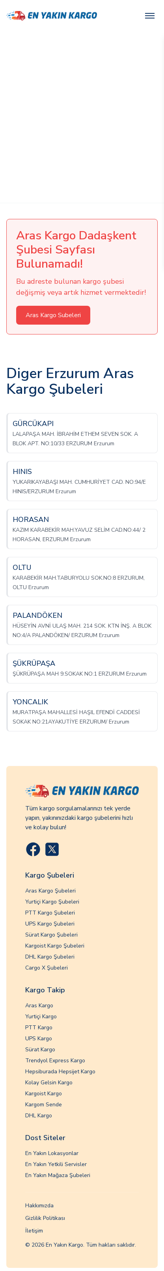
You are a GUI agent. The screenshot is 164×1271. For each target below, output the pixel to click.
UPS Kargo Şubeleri (50, 924)
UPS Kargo (38, 1038)
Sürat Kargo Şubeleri (51, 935)
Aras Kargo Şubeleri (50, 890)
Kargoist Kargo (43, 1093)
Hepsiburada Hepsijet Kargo (60, 1071)
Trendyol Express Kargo (55, 1060)
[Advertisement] (82, 117)
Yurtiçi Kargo (41, 1016)
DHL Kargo (38, 1115)
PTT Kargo (38, 1027)
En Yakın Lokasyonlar (51, 1153)
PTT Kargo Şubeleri (50, 913)
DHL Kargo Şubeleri (50, 957)
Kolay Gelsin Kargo (49, 1082)
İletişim (34, 1230)
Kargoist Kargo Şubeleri (54, 946)
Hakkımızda (39, 1205)
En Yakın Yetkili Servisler (56, 1164)
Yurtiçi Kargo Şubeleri (52, 901)
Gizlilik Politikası (45, 1218)
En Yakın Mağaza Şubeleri (57, 1175)
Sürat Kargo (40, 1049)
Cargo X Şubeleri (46, 968)
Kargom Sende (43, 1104)
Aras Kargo (39, 1005)
